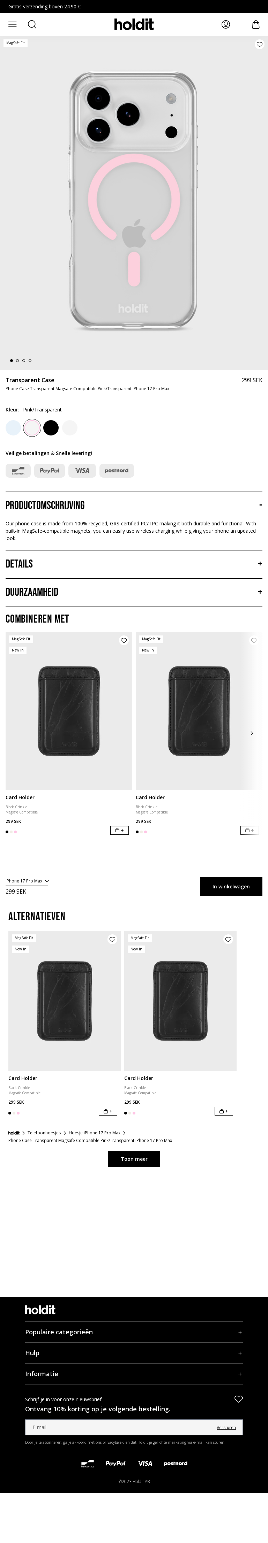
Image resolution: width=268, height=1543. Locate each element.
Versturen (226, 1427)
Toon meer (134, 1159)
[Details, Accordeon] (134, 564)
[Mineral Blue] (13, 427)
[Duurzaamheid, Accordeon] (134, 593)
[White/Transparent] (69, 427)
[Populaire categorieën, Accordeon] (134, 1332)
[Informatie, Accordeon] (134, 1374)
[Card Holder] (69, 711)
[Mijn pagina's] (226, 24)
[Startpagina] (14, 1133)
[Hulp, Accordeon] (134, 1353)
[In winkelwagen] (119, 830)
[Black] (51, 427)
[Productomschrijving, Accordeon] (134, 506)
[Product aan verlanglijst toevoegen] (260, 44)
